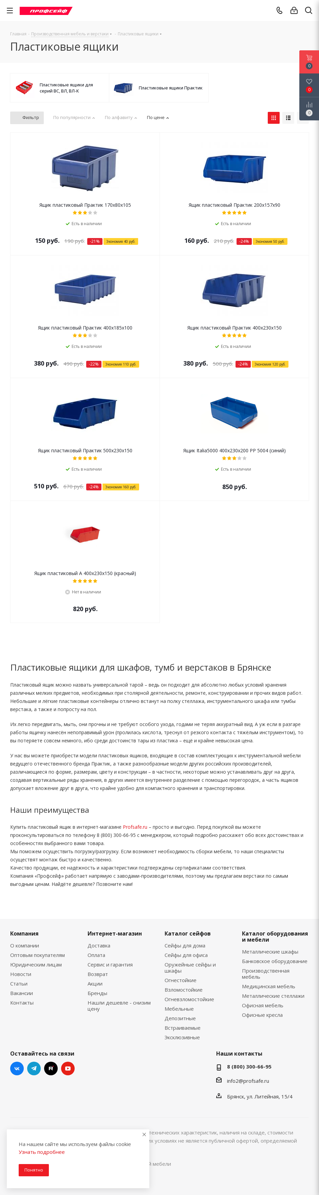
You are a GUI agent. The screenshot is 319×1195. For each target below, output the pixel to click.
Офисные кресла (262, 1014)
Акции (95, 983)
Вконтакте (17, 1068)
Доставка (99, 945)
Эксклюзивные (182, 1037)
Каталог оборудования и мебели (275, 936)
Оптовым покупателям (37, 955)
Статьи (18, 983)
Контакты (22, 1002)
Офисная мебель (262, 1005)
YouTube (68, 1068)
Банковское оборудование (274, 961)
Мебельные (179, 1008)
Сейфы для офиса (186, 955)
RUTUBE (51, 1068)
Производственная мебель (265, 973)
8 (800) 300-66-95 (249, 1066)
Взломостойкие (184, 989)
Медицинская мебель (268, 986)
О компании (24, 945)
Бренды (97, 993)
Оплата (96, 955)
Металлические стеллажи (273, 995)
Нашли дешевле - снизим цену (119, 1005)
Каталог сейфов (188, 933)
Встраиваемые (183, 1027)
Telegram (34, 1068)
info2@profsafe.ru (248, 1080)
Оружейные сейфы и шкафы (190, 967)
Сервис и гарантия (110, 964)
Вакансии (21, 993)
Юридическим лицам (36, 964)
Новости (20, 974)
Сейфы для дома (185, 945)
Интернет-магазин (115, 933)
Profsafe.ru (135, 827)
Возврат (98, 974)
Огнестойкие (180, 980)
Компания (24, 933)
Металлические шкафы (270, 951)
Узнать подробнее (42, 1151)
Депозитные (180, 1018)
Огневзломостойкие (189, 999)
